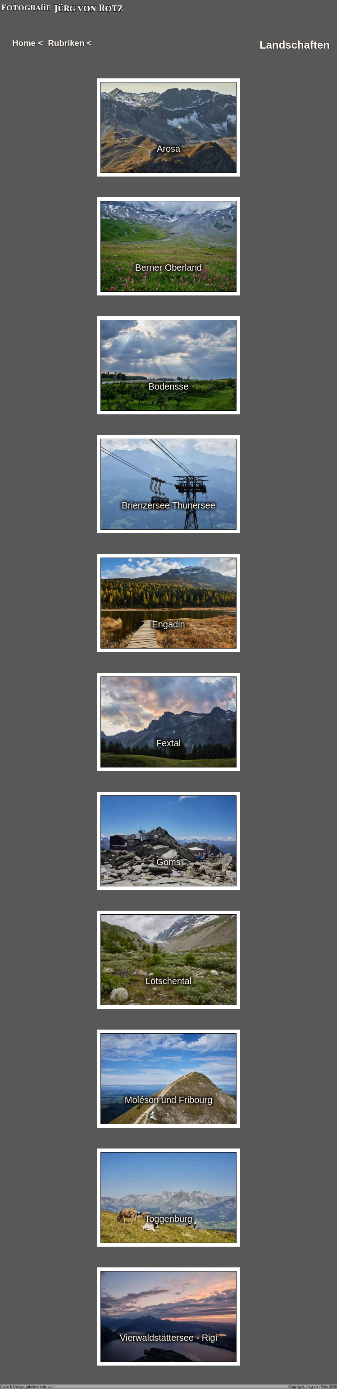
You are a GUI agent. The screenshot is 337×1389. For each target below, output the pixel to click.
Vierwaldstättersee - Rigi (168, 1338)
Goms (168, 862)
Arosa (168, 149)
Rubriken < (70, 43)
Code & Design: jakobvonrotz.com (27, 1386)
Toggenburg (168, 1219)
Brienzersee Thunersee (168, 505)
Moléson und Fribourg (169, 1100)
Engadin (168, 624)
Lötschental (168, 981)
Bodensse (169, 386)
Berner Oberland (168, 267)
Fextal (168, 743)
